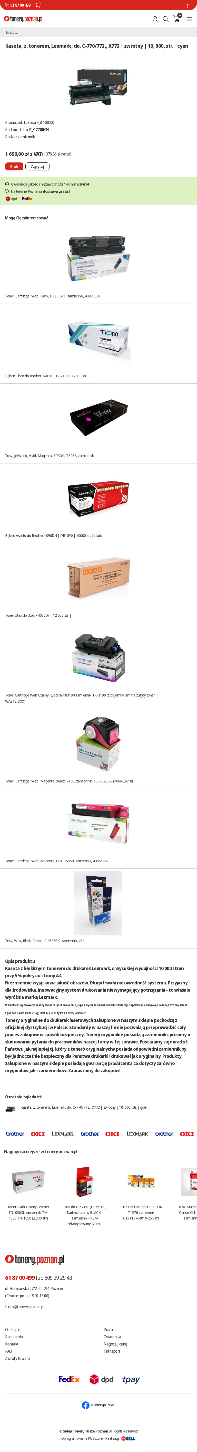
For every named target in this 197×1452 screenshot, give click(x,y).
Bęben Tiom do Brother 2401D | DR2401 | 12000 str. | (47, 375)
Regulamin (14, 1337)
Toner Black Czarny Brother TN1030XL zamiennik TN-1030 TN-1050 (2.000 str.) (28, 1212)
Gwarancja (112, 1337)
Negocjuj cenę (115, 1344)
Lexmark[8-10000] (39, 122)
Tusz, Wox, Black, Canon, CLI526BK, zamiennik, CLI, (45, 940)
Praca (108, 1329)
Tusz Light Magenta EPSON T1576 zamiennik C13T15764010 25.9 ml (141, 1212)
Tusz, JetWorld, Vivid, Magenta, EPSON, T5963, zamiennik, (50, 455)
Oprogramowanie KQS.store (82, 1438)
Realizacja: (120, 1438)
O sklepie (12, 1329)
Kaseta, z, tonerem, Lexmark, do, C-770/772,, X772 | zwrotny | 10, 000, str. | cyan (84, 1107)
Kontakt (11, 1344)
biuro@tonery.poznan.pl (24, 1307)
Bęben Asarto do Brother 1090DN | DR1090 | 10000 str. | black (53, 535)
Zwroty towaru (17, 1358)
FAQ (8, 1351)
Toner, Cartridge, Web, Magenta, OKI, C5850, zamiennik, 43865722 (57, 860)
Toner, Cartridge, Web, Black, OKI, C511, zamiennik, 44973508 (52, 295)
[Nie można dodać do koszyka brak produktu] (14, 166)
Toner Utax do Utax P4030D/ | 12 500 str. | (38, 615)
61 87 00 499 (20, 5)
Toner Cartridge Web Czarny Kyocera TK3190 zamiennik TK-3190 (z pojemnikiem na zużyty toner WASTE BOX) (80, 698)
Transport (112, 1351)
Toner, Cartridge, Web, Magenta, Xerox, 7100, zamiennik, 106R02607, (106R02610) (69, 780)
